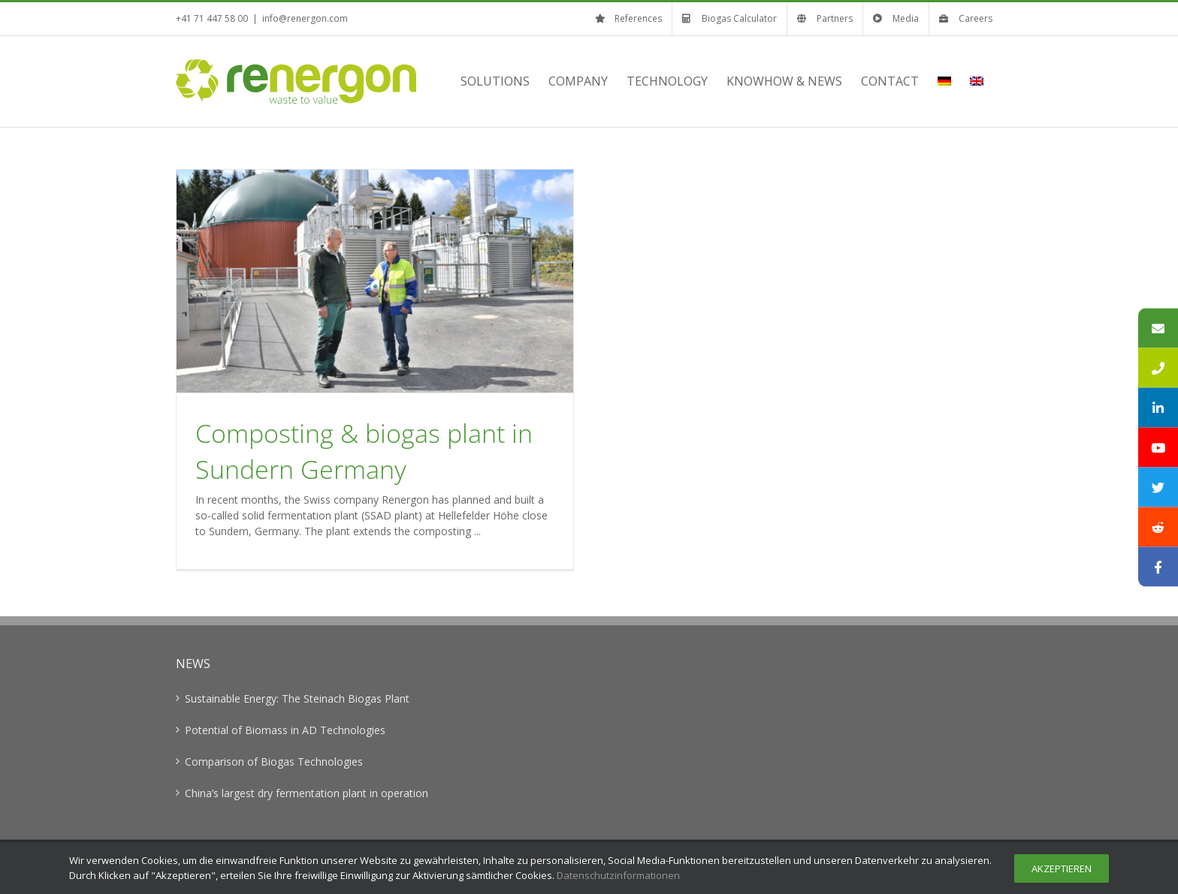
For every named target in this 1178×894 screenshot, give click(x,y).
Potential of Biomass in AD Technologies (285, 730)
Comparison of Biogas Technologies (274, 761)
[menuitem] (944, 81)
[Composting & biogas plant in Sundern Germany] (375, 281)
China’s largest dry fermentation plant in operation (306, 793)
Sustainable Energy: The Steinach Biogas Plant (297, 698)
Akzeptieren (1062, 868)
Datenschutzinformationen (618, 875)
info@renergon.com (305, 18)
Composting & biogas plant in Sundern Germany (364, 451)
